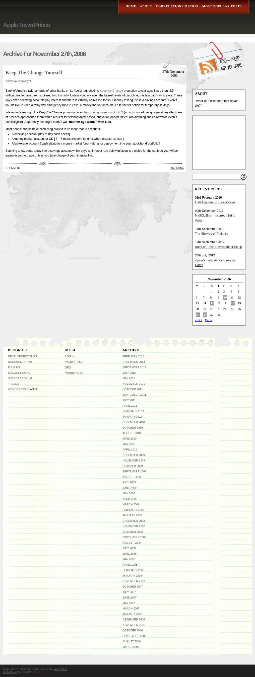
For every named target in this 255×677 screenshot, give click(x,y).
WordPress (74, 372)
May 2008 (129, 559)
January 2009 (132, 515)
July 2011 (129, 400)
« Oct (198, 320)
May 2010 (129, 444)
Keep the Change (111, 90)
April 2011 (130, 405)
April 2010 (130, 449)
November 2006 (134, 624)
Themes (13, 383)
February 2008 (133, 570)
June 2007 (129, 597)
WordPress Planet (22, 389)
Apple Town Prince (26, 25)
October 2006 (133, 630)
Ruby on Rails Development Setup (218, 247)
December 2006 (134, 619)
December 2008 (134, 520)
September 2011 (134, 394)
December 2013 (134, 361)
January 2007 (132, 613)
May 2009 (129, 493)
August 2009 (132, 476)
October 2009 (133, 465)
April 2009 (130, 498)
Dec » (208, 320)
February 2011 (133, 411)
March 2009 (131, 504)
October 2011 (133, 389)
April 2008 (130, 564)
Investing (177, 168)
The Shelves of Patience (211, 233)
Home (131, 6)
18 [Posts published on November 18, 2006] (232, 303)
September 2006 (134, 635)
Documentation (20, 361)
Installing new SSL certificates (215, 202)
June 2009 (129, 487)
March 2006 (131, 646)
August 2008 (132, 542)
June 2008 (129, 553)
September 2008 (134, 537)
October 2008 (133, 531)
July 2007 (129, 592)
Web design (10, 672)
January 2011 (132, 416)
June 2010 (129, 438)
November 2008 (134, 526)
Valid (74, 361)
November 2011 (134, 383)
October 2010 (133, 427)
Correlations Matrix (177, 6)
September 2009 (134, 471)
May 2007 (129, 603)
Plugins (14, 367)
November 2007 (134, 581)
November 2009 (134, 460)
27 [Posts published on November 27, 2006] (197, 314)
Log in (69, 356)
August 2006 (132, 641)
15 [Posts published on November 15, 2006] (212, 303)
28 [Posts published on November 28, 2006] (204, 314)
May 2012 (129, 378)
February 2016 (133, 356)
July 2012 (129, 372)
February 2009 (133, 509)
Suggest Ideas (19, 372)
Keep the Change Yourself (33, 72)
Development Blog (22, 356)
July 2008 (129, 548)
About (146, 6)
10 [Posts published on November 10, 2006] (225, 297)
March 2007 (131, 608)
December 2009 (134, 454)
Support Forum (20, 378)
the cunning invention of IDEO (103, 112)
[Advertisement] (220, 142)
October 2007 (133, 586)
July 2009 (129, 482)
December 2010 (134, 422)
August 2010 (132, 433)
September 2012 (134, 367)
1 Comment (12, 168)
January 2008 (132, 575)
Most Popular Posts (222, 6)
